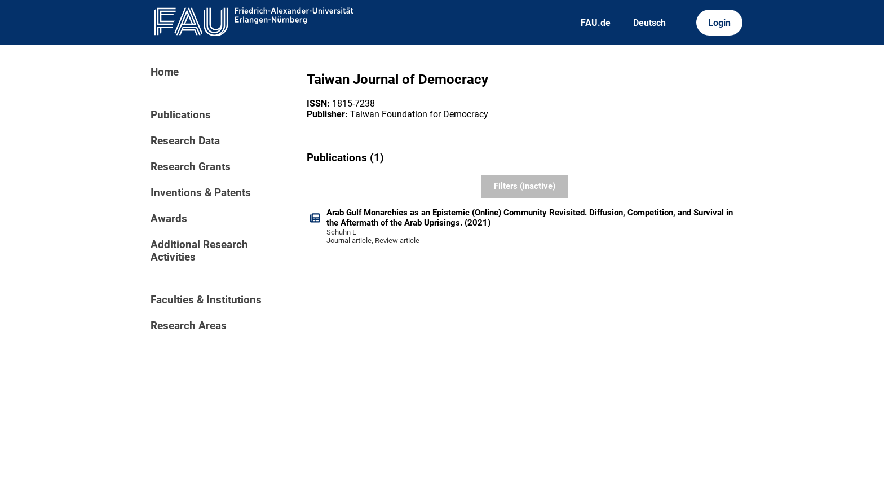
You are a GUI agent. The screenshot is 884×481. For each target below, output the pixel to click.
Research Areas (189, 326)
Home (165, 72)
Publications (181, 115)
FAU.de (596, 22)
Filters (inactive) (524, 186)
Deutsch (649, 22)
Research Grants (191, 167)
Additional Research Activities (199, 251)
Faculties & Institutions (206, 300)
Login (719, 22)
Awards (169, 219)
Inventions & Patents (201, 193)
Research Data (185, 141)
